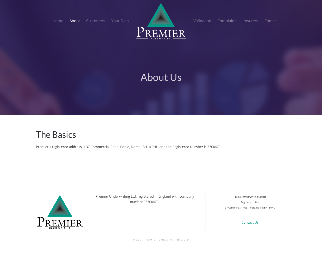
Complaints (227, 20)
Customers (95, 20)
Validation (202, 20)
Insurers (251, 20)
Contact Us (250, 222)
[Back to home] (161, 21)
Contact (271, 20)
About (74, 20)
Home (58, 20)
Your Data (120, 20)
